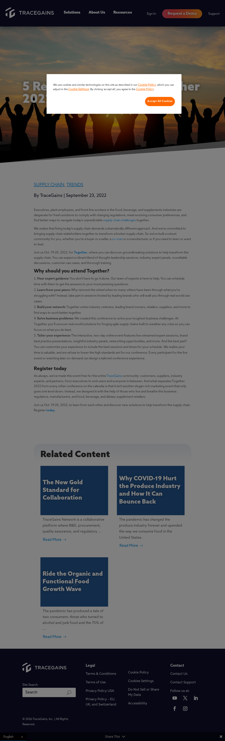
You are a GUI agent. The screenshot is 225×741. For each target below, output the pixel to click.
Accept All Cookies (159, 101)
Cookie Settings (78, 89)
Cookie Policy (147, 85)
